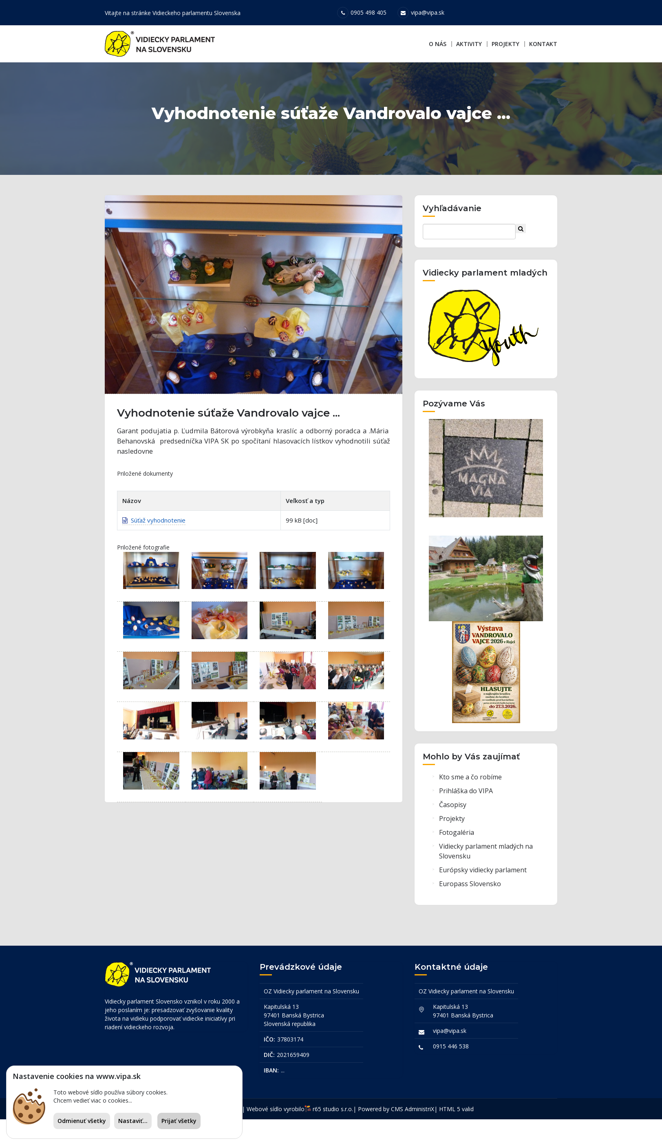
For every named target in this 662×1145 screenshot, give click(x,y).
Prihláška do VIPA (466, 819)
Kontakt (543, 44)
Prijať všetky (178, 1121)
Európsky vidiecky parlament (483, 898)
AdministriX (419, 1134)
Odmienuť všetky (81, 1121)
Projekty (505, 44)
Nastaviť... (133, 1121)
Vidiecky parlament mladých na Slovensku (486, 879)
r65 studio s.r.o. (333, 1134)
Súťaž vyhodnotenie (153, 550)
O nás (437, 44)
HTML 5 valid (456, 1134)
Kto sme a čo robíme (470, 805)
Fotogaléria (456, 860)
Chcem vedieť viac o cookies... (92, 1100)
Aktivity (469, 44)
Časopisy (452, 833)
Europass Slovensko (470, 912)
